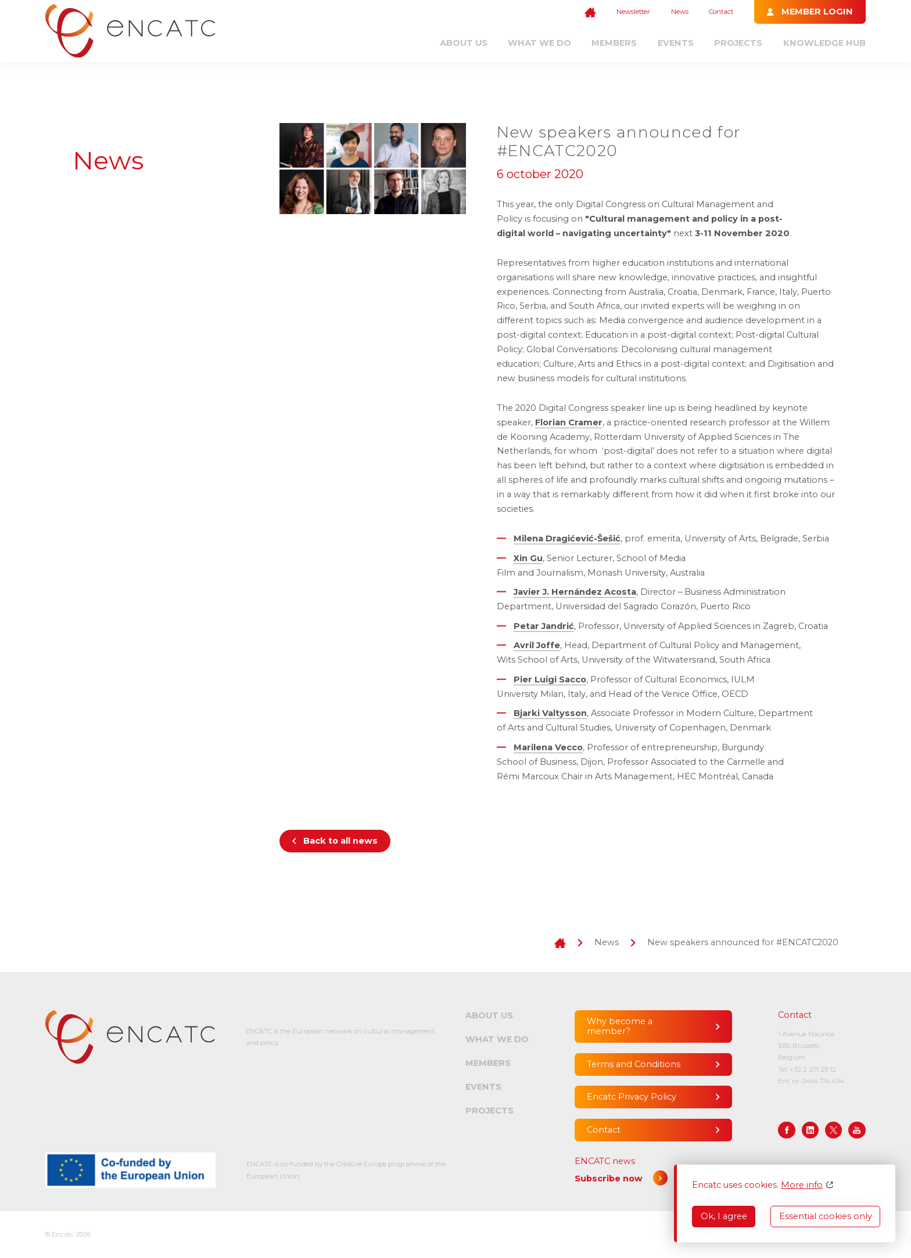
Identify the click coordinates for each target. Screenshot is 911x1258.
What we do (539, 43)
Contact (721, 12)
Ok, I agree (724, 1216)
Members (614, 43)
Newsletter (633, 12)
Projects (738, 43)
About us (463, 43)
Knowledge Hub (824, 43)
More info (802, 1185)
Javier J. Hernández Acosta (575, 592)
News (679, 12)
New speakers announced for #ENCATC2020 (742, 942)
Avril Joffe (537, 645)
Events (676, 43)
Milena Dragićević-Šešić (567, 538)
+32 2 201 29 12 (813, 1069)
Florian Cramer (568, 422)
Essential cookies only (825, 1216)
